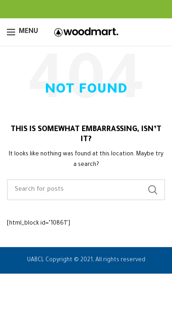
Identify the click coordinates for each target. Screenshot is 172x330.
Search (152, 189)
